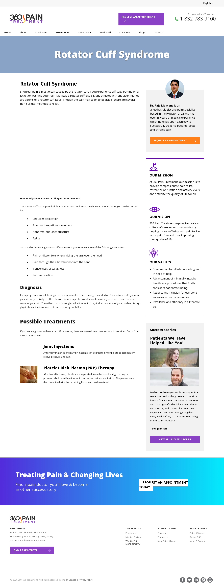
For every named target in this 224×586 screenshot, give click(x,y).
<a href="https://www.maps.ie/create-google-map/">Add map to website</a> (85, 544)
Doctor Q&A (195, 537)
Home (7, 32)
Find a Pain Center (32, 550)
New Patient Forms (167, 541)
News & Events (197, 541)
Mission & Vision (134, 537)
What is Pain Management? (133, 542)
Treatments (62, 32)
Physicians (131, 532)
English (208, 3)
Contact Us (163, 537)
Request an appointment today (163, 484)
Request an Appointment (140, 18)
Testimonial (84, 32)
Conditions (41, 32)
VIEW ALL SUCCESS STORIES (175, 439)
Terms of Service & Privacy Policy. (76, 579)
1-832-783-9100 (198, 18)
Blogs (142, 32)
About (23, 32)
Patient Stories (197, 532)
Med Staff (105, 32)
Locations (124, 32)
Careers (158, 32)
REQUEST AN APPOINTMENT (175, 140)
